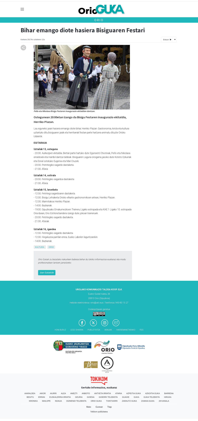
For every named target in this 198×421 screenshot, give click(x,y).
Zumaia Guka (147, 401)
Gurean (99, 407)
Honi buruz (60, 330)
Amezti (73, 393)
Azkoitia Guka (152, 393)
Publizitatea (94, 330)
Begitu (30, 397)
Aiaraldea (29, 393)
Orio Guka (96, 401)
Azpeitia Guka (133, 393)
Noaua (58, 401)
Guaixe (125, 397)
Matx (88, 407)
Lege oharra (76, 330)
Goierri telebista (108, 397)
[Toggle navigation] (22, 9)
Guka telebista (152, 397)
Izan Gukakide (47, 272)
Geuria (78, 397)
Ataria (118, 393)
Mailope (46, 401)
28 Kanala (164, 401)
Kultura (39, 247)
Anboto (86, 393)
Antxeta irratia (102, 393)
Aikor (43, 393)
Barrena (169, 393)
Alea (63, 393)
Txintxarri (112, 401)
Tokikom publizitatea (99, 412)
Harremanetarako (125, 330)
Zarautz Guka (129, 401)
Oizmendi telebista (76, 401)
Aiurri (53, 393)
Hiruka (167, 397)
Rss (141, 330)
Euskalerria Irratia (60, 397)
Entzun (167, 39)
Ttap (109, 407)
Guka (136, 397)
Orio (99, 20)
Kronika (33, 401)
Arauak (108, 330)
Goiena (90, 397)
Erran (41, 397)
